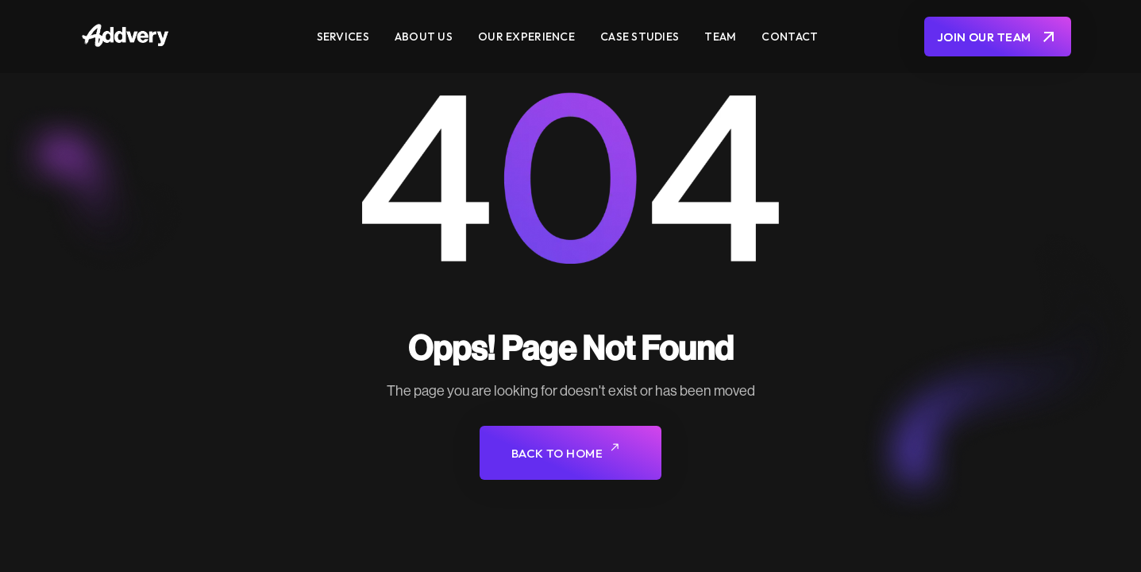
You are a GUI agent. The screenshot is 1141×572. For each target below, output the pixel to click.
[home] (178, 37)
